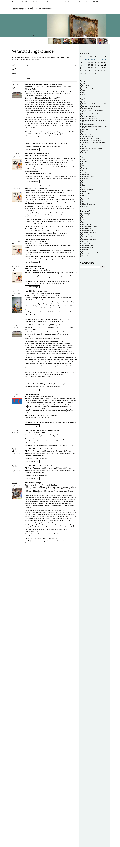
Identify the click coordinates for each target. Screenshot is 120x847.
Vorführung (15, 59)
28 (89, 73)
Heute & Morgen (87, 86)
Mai (83, 92)
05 (105, 62)
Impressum (35, 844)
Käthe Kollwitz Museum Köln (90, 130)
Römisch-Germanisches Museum (91, 106)
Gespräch (84, 168)
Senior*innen (86, 243)
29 (92, 73)
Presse (58, 844)
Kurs (83, 185)
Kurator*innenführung (88, 176)
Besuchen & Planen (85, 2)
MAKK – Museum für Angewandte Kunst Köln (95, 104)
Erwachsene (85, 218)
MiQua (84, 152)
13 (85, 68)
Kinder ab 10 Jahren (87, 235)
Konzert (84, 202)
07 (89, 65)
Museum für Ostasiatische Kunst (91, 114)
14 (89, 68)
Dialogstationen (86, 174)
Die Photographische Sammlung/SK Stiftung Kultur (94, 127)
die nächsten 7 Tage (87, 88)
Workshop (85, 166)
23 (95, 71)
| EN (95, 2)
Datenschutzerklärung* (19, 751)
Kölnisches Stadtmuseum (89, 116)
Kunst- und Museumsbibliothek (91, 138)
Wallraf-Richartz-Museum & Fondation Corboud (93, 111)
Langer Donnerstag (87, 189)
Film (83, 170)
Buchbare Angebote (71, 2)
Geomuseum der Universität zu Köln (92, 140)
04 (102, 62)
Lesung (84, 181)
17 (98, 68)
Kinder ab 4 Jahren (87, 245)
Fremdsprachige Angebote (89, 226)
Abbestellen (26, 758)
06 (85, 65)
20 (85, 71)
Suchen (28, 78)
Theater (62, 57)
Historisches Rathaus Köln (89, 118)
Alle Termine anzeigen (32, 149)
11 (102, 65)
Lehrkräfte (85, 241)
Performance (86, 191)
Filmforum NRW (86, 134)
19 (105, 68)
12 (105, 65)
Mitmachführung (87, 193)
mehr (39, 778)
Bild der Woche (30, 2)
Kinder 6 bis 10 (86, 228)
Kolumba (84, 146)
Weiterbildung (86, 178)
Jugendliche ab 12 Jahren (89, 237)
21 (89, 71)
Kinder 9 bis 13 (86, 224)
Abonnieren (16, 758)
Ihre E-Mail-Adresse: (17, 745)
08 (92, 65)
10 (98, 65)
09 (95, 65)
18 (102, 68)
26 (105, 71)
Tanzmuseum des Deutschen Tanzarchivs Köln (93, 143)
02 (95, 62)
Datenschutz (44, 844)
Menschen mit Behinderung (90, 252)
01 (92, 62)
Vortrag (84, 172)
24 (98, 71)
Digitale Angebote (18, 2)
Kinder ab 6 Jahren (87, 247)
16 (95, 68)
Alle (83, 84)
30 (95, 73)
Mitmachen (85, 164)
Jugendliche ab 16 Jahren (89, 239)
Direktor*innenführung (88, 204)
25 (102, 71)
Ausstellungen (47, 2)
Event (68, 57)
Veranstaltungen (58, 2)
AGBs (51, 844)
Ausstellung (85, 198)
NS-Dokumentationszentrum (90, 132)
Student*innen (86, 256)
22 (92, 71)
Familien (84, 222)
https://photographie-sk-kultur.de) (35, 95)
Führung (84, 161)
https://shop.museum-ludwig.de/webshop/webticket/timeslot (41, 416)
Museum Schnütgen (88, 124)
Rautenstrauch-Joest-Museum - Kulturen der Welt (94, 121)
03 (98, 62)
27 (85, 73)
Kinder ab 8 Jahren (87, 216)
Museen (38, 2)
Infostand (85, 200)
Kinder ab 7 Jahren (87, 254)
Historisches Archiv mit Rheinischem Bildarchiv (92, 149)
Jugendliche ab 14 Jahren (89, 233)
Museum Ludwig (87, 108)
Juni (83, 94)
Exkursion (85, 183)
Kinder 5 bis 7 (86, 249)
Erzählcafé (85, 206)
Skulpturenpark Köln (88, 136)
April (83, 90)
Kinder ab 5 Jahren (87, 230)
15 (92, 68)
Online (84, 195)
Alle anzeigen (86, 214)
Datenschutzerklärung (23, 753)
